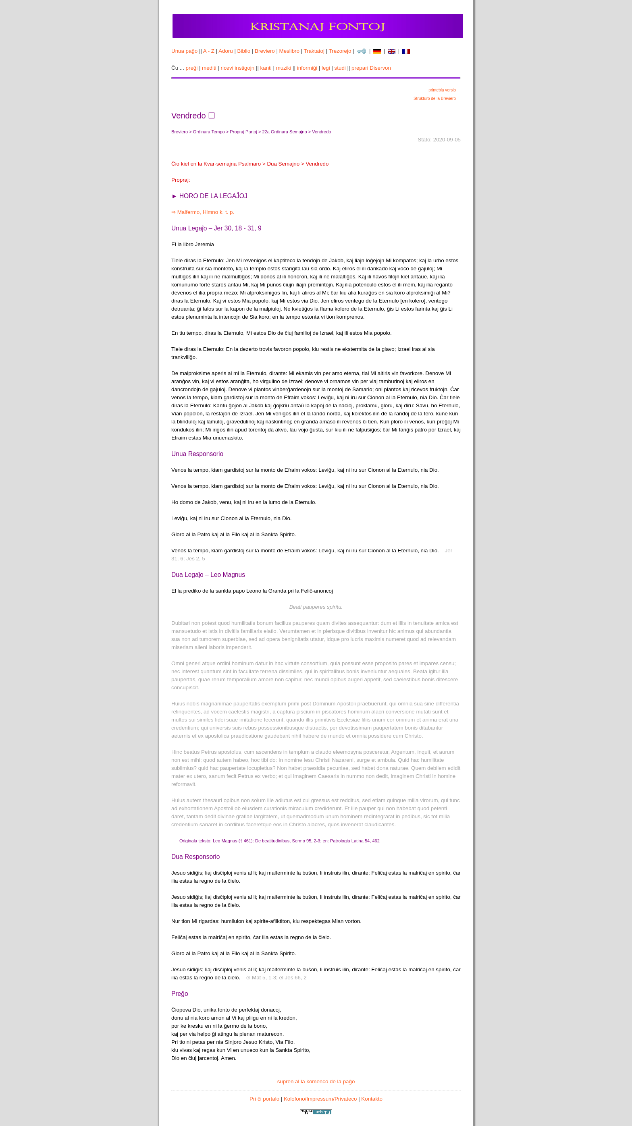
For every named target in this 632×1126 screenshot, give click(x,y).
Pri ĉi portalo (264, 1099)
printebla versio (442, 90)
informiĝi (307, 68)
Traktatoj (314, 51)
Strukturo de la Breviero (435, 98)
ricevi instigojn (238, 68)
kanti (266, 68)
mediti (209, 68)
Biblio (244, 51)
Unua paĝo (184, 51)
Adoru (225, 51)
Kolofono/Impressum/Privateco (320, 1099)
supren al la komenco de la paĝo (316, 1081)
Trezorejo (340, 51)
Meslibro (289, 51)
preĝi (192, 68)
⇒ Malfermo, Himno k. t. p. (202, 212)
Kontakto (372, 1099)
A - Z (208, 51)
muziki (283, 68)
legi (326, 68)
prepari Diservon (371, 68)
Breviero (265, 51)
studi (340, 68)
